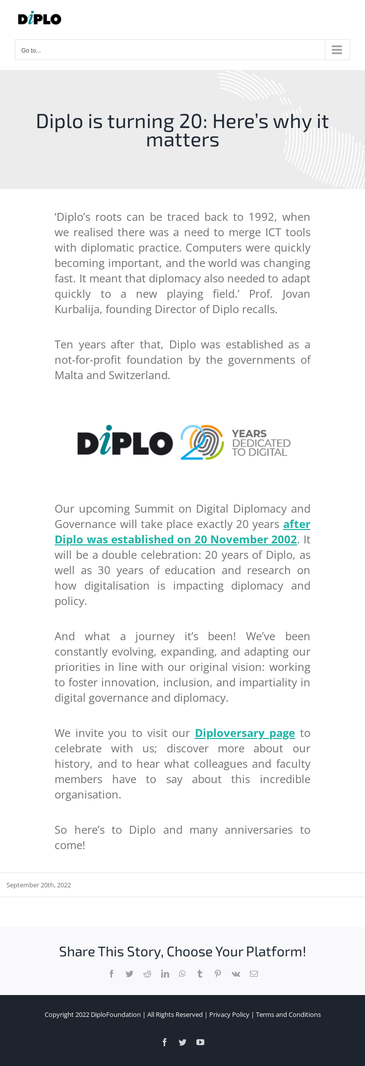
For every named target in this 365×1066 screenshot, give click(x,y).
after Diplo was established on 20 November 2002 (182, 531)
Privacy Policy (229, 1014)
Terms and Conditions (288, 1014)
